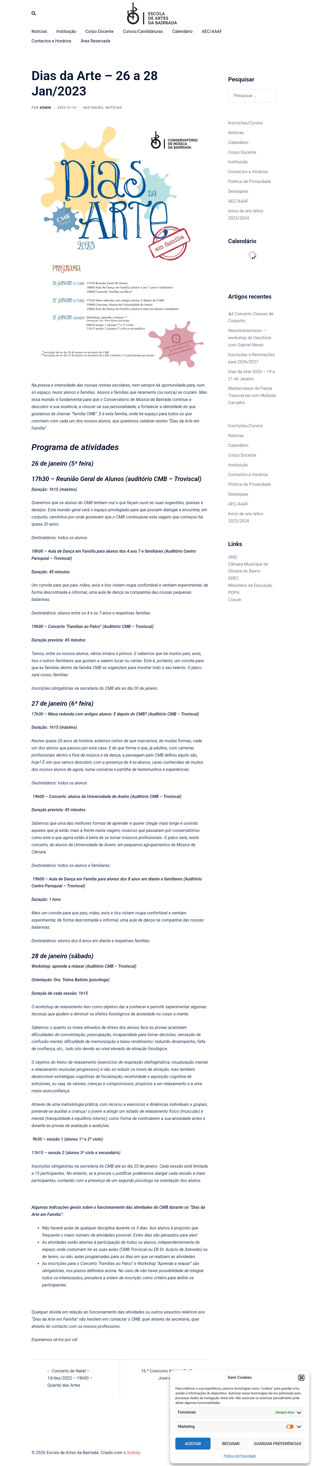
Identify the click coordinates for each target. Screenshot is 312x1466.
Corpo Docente (100, 31)
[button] (301, 1377)
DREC (233, 578)
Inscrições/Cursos (245, 122)
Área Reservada (95, 40)
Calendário (182, 31)
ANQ (232, 557)
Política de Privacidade (240, 1456)
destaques (93, 108)
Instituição (66, 31)
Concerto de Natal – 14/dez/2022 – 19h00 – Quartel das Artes (69, 1378)
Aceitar (193, 1443)
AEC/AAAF (212, 31)
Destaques (238, 191)
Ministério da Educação (250, 585)
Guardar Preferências (277, 1443)
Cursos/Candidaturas (143, 31)
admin (45, 108)
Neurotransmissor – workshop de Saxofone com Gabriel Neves (249, 337)
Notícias (39, 31)
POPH (234, 592)
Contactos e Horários (52, 40)
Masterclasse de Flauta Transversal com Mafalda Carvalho (252, 395)
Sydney (133, 1452)
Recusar (231, 1443)
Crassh (235, 599)
